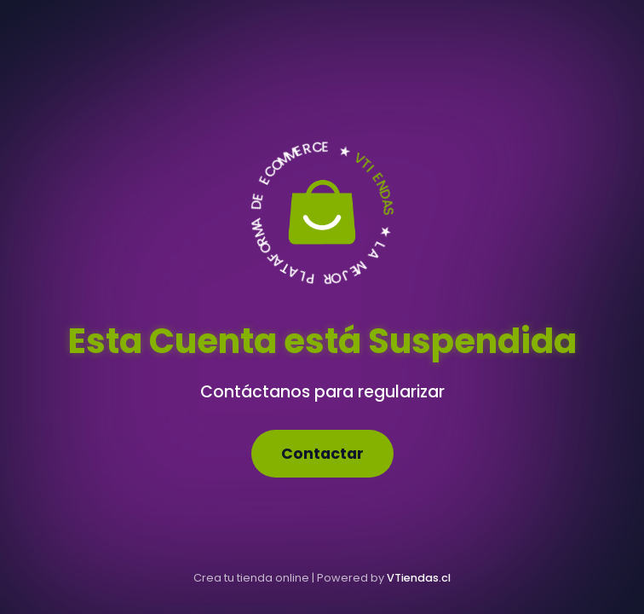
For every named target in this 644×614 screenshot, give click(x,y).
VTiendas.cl (419, 578)
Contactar (322, 453)
